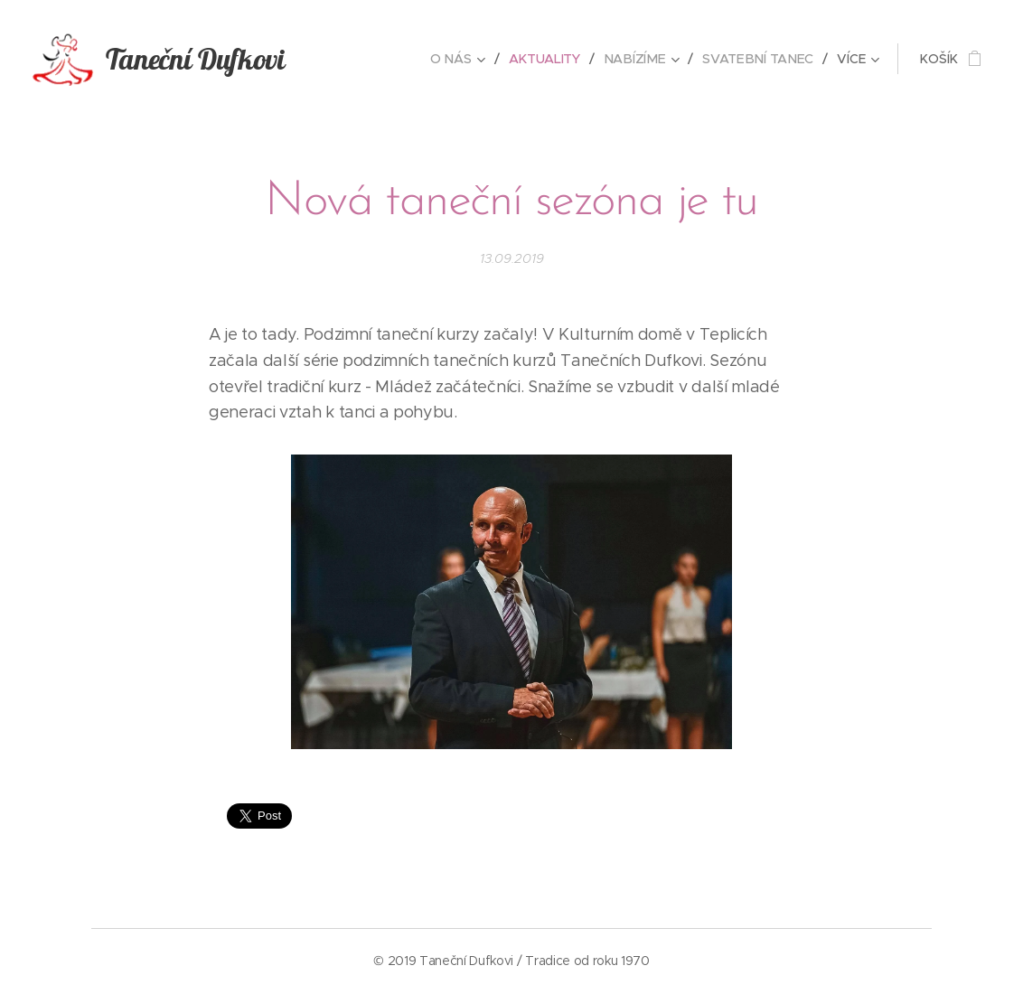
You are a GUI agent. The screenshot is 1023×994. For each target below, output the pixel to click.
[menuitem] (465, 58)
